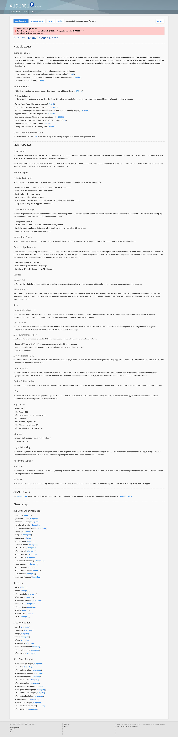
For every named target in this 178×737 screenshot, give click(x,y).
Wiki (25, 12)
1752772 (63, 120)
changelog (27, 515)
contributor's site (125, 496)
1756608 (51, 114)
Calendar (33, 12)
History (50, 21)
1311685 (84, 110)
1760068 (52, 127)
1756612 (60, 117)
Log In (66, 726)
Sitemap (159, 21)
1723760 (40, 80)
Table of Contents (20, 21)
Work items (15, 12)
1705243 (51, 104)
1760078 (47, 123)
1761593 (78, 91)
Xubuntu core (22, 496)
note (35, 137)
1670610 (54, 107)
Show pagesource (37, 21)
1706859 (71, 74)
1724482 (77, 77)
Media (60, 21)
